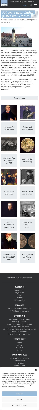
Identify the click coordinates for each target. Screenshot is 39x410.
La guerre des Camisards (19, 327)
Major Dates (19, 290)
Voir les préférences (19, 405)
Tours (10, 20)
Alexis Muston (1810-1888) (19, 319)
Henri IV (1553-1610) (19, 322)
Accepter (19, 394)
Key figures (19, 293)
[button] (36, 370)
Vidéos (19, 345)
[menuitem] (24, 5)
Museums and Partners (19, 358)
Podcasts (19, 347)
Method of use (19, 361)
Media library (19, 366)
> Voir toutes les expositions (19, 334)
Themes (19, 298)
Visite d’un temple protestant (19, 308)
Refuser (19, 399)
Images (19, 342)
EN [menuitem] (24, 5)
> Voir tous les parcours (19, 311)
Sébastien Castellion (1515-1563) (19, 324)
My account (19, 363)
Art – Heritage (19, 300)
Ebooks (19, 350)
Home (3, 20)
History (19, 295)
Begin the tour (19, 98)
